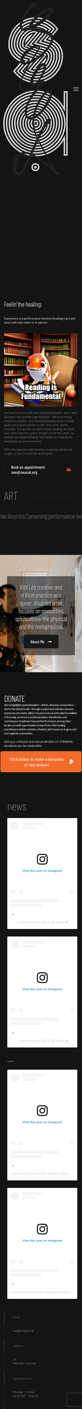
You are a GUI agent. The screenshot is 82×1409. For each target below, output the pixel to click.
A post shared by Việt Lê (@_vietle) (42, 922)
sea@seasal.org (23, 1331)
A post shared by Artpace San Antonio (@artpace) (45, 1292)
